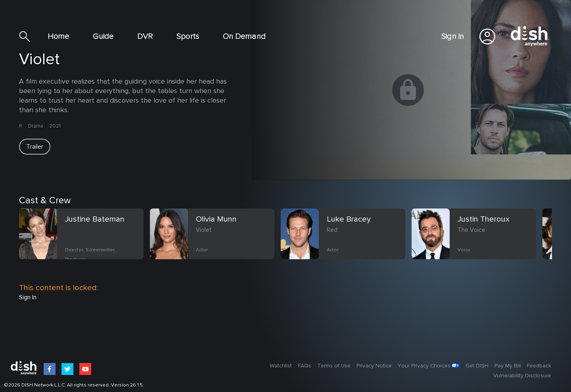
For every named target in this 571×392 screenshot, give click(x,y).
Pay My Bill (507, 366)
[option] (84, 243)
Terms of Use (334, 366)
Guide (103, 36)
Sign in (452, 36)
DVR (145, 36)
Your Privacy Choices (424, 366)
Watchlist (281, 366)
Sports (187, 36)
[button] (34, 147)
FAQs (304, 366)
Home (58, 36)
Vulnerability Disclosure (522, 376)
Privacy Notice (374, 366)
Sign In (27, 297)
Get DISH (477, 366)
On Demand (244, 36)
